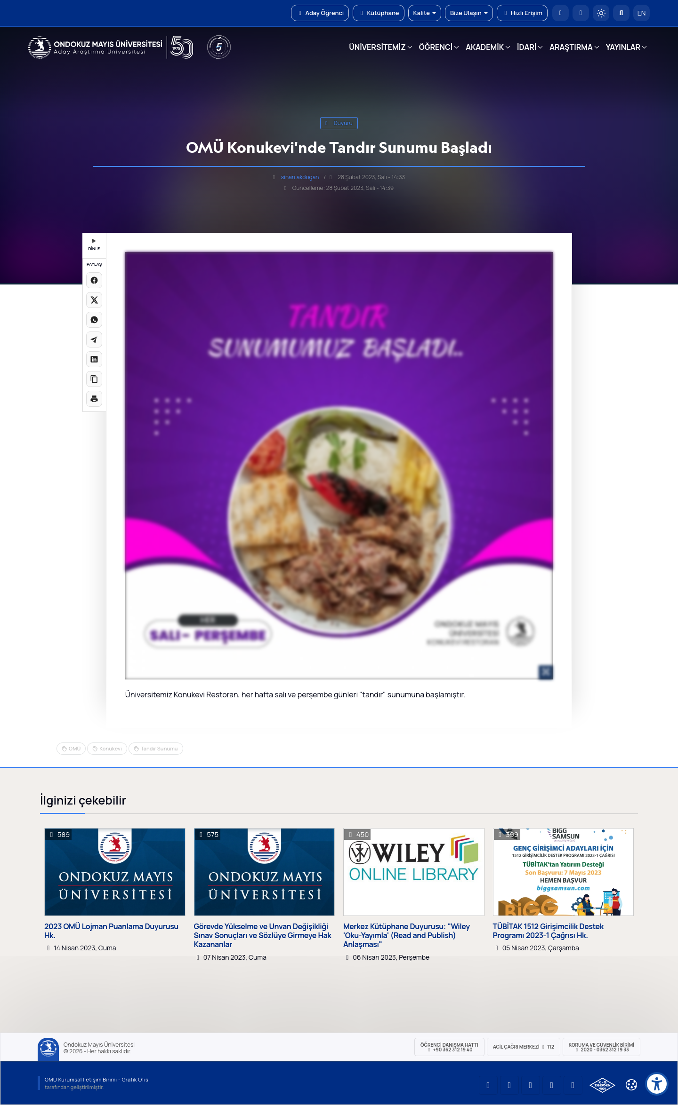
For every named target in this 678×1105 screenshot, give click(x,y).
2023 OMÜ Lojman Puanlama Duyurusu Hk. (111, 931)
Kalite (424, 12)
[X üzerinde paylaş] (94, 300)
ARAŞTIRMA (570, 47)
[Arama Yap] (621, 13)
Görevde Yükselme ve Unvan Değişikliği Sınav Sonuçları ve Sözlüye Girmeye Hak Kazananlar (262, 935)
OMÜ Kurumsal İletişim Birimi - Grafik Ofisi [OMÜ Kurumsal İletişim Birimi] (97, 1079)
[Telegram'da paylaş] (94, 339)
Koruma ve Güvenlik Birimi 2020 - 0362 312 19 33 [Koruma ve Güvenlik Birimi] (601, 1047)
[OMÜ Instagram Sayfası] (530, 1085)
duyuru (339, 123)
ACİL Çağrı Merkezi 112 (523, 1046)
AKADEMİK (485, 47)
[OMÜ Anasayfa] (560, 13)
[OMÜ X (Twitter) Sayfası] (551, 1085)
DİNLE (94, 245)
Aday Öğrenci (320, 12)
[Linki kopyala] (94, 379)
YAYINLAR (623, 47)
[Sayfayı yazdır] (94, 399)
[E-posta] (581, 13)
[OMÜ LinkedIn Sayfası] (509, 1085)
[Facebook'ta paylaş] (94, 280)
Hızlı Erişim (522, 12)
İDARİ (526, 47)
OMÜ (75, 748)
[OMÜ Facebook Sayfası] (573, 1085)
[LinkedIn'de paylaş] (94, 359)
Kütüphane (378, 12)
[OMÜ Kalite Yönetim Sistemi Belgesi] (602, 1085)
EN (642, 12)
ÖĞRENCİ (435, 47)
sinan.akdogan (300, 177)
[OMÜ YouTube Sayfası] (488, 1085)
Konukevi (110, 748)
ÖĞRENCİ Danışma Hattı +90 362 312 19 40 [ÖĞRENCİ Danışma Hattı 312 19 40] (449, 1047)
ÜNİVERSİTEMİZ (377, 47)
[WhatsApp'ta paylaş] (94, 320)
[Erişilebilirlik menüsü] (657, 1084)
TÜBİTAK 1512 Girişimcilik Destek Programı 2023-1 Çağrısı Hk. (548, 931)
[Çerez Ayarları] (631, 1085)
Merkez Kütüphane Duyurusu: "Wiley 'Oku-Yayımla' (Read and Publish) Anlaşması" (406, 935)
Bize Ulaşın (469, 12)
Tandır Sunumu (159, 748)
